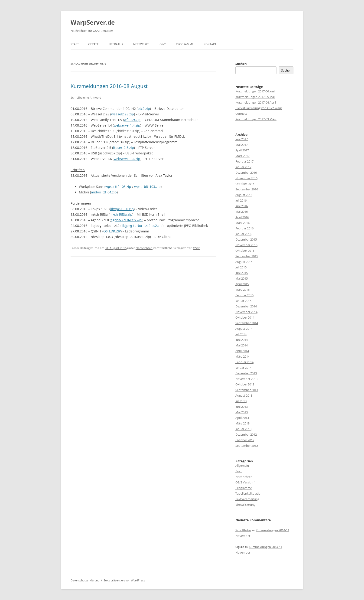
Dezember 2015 (246, 239)
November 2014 (246, 312)
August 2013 (243, 395)
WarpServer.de (93, 22)
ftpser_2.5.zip (123, 147)
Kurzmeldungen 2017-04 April (255, 102)
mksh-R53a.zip (121, 214)
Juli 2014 (241, 334)
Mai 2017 (241, 145)
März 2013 (242, 423)
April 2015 (242, 284)
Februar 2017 (244, 161)
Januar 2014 (243, 367)
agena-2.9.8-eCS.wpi (126, 220)
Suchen (241, 64)
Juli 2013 (241, 401)
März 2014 (242, 356)
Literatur (116, 44)
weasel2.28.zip (122, 114)
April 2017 (242, 150)
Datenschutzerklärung (85, 580)
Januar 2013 (243, 429)
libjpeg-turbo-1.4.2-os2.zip (141, 225)
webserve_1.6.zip (127, 159)
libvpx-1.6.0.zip (122, 209)
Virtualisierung (245, 504)
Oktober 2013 (244, 384)
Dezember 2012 (246, 434)
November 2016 (246, 178)
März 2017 (242, 156)
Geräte (93, 44)
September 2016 (246, 189)
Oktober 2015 (244, 250)
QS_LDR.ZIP (112, 231)
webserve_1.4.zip (127, 125)
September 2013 (246, 390)
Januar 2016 (243, 234)
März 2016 (242, 223)
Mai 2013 (241, 412)
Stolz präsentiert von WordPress (124, 580)
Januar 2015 (243, 301)
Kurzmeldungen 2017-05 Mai (255, 97)
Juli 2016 (241, 200)
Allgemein (242, 465)
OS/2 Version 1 (245, 482)
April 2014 (242, 351)
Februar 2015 (244, 295)
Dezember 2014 (246, 306)
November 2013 (246, 379)
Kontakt (210, 44)
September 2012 (246, 445)
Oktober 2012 (244, 440)
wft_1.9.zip (132, 119)
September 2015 (246, 256)
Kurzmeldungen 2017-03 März (255, 119)
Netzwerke (141, 44)
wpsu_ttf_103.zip (118, 186)
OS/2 (162, 44)
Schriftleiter (243, 530)
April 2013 (242, 418)
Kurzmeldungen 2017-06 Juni (255, 91)
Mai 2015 (241, 278)
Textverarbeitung (247, 499)
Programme (185, 44)
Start (75, 44)
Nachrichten (144, 248)
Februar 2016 (244, 228)
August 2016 (243, 195)
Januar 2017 (243, 167)
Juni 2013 (241, 406)
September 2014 (246, 323)
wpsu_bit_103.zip (147, 186)
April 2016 (242, 217)
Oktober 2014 (244, 317)
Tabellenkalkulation (248, 493)
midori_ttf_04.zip (104, 192)
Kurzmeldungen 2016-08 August (109, 85)
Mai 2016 (241, 211)
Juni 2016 (241, 206)
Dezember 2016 (246, 172)
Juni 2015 (241, 273)
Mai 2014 (241, 345)
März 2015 (242, 289)
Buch (238, 471)
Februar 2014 (244, 362)
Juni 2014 (241, 340)
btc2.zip (144, 108)
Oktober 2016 (244, 184)
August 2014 (243, 328)
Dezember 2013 (246, 373)
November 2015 (246, 245)
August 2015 (243, 262)
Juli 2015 (241, 267)
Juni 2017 (241, 139)
